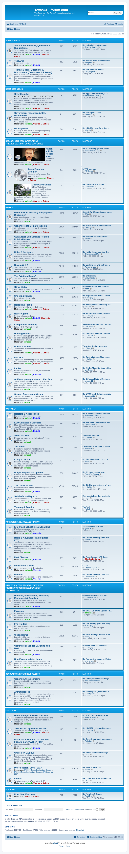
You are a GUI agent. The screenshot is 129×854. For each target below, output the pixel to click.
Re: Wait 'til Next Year (91, 767)
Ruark (87, 239)
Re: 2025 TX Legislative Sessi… (96, 715)
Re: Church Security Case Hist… (96, 574)
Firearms (19, 611)
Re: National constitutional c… (95, 237)
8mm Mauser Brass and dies (95, 595)
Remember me (90, 809)
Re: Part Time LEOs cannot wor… (97, 422)
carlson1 (28, 54)
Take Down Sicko (92, 96)
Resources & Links (14, 89)
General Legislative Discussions (31, 715)
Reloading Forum (23, 305)
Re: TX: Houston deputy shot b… (96, 313)
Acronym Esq (90, 267)
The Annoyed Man (92, 254)
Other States (20, 287)
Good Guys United (41, 184)
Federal (18, 778)
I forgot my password (73, 809)
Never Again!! (21, 313)
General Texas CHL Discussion (30, 226)
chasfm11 (89, 381)
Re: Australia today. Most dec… (96, 357)
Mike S (88, 130)
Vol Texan (89, 370)
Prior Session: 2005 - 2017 (28, 767)
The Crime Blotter (23, 485)
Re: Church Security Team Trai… (96, 538)
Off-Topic (19, 357)
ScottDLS (89, 115)
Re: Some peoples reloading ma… (97, 305)
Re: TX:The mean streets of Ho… (96, 485)
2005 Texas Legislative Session (28, 772)
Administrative (13, 40)
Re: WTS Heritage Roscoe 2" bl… (97, 635)
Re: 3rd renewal (89, 276)
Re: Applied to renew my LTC (95, 94)
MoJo (87, 461)
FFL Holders (20, 624)
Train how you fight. (91, 435)
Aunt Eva (89, 796)
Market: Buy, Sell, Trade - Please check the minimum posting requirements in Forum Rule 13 (25, 588)
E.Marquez (89, 694)
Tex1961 (88, 448)
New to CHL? (21, 265)
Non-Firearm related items (28, 659)
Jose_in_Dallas (91, 47)
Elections (10, 789)
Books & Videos (22, 346)
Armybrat (89, 63)
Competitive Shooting (25, 324)
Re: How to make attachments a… (97, 61)
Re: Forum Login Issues (92, 70)
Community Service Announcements (23, 674)
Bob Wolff (89, 326)
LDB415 (88, 348)
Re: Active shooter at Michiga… (96, 753)
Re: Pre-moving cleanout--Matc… (97, 659)
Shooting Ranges (23, 296)
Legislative (11, 711)
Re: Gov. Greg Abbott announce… (97, 739)
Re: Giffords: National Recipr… (96, 379)
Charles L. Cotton (41, 108)
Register (17, 805)
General (10, 207)
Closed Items (21, 635)
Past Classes (21, 557)
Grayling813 (90, 72)
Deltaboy (88, 741)
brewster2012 (90, 597)
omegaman (89, 186)
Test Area (19, 61)
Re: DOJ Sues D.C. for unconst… (96, 394)
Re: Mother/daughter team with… (96, 368)
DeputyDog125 (91, 567)
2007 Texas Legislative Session (38, 770)
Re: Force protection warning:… (96, 679)
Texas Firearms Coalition (36, 170)
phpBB (55, 843)
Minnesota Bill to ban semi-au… (96, 287)
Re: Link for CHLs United (93, 184)
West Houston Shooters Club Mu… (97, 324)
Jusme (87, 769)
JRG (87, 214)
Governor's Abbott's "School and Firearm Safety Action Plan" (31, 740)
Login (7, 805)
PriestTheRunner (92, 474)
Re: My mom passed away (93, 472)
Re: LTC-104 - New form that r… (96, 128)
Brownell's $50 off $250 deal (94, 646)
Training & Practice (24, 507)
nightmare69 (90, 424)
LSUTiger (89, 228)
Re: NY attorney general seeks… (96, 148)
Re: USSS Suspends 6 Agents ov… (97, 778)
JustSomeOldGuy (92, 151)
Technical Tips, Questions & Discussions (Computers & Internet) (33, 71)
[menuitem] (22, 24)
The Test (86, 507)
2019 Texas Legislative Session (30, 728)
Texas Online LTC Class (92, 527)
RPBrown (89, 171)
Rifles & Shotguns (23, 252)
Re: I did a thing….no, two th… (95, 252)
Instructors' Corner (24, 565)
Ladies (17, 368)
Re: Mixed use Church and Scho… (97, 226)
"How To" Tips (21, 435)
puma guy (89, 298)
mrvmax (88, 307)
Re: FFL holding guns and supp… (97, 624)
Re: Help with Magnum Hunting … (97, 333)
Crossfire (37, 271)
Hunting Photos (22, 333)
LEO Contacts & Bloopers (27, 422)
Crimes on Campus (24, 753)
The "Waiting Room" (25, 276)
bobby (87, 637)
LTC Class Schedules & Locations (32, 527)
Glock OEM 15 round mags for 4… (97, 212)
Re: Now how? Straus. (92, 794)
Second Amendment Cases (28, 394)
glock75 (88, 529)
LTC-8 (85, 565)
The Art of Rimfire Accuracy (94, 346)
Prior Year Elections (24, 794)
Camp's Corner (22, 459)
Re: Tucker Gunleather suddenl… (97, 414)
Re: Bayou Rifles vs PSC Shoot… (97, 296)
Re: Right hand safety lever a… (96, 459)
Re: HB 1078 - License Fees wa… (96, 728)
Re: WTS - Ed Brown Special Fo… (97, 611)
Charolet (80, 830)
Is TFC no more (89, 169)
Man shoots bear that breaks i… (96, 496)
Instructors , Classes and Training (23, 522)
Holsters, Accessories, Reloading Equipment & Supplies (31, 596)
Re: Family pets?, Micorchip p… (96, 692)
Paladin (88, 509)
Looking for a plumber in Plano (96, 446)
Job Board (19, 446)
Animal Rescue (22, 692)
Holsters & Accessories (26, 414)
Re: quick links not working (94, 45)
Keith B (36, 54)
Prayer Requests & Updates (28, 472)
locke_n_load (90, 717)
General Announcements (27, 679)
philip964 (88, 359)
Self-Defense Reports (25, 496)
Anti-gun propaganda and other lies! (33, 379)
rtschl (87, 289)
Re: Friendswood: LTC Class (95, 557)
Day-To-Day (11, 409)
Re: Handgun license (91, 113)
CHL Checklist (21, 94)
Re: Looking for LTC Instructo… (96, 265)
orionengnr (89, 661)
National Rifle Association (49, 152)
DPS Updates (21, 128)
